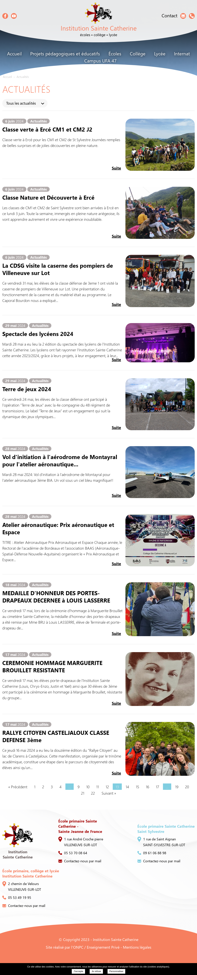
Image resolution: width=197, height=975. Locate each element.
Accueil (14, 53)
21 (82, 793)
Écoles (115, 53)
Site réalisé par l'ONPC (64, 947)
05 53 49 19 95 (16, 897)
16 (147, 786)
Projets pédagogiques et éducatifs (65, 53)
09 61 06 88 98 (151, 853)
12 (107, 786)
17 (157, 786)
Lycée (159, 53)
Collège (137, 53)
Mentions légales (137, 947)
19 (176, 786)
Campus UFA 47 (100, 61)
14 (127, 786)
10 (87, 786)
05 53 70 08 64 (72, 853)
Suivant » (109, 793)
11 (97, 786)
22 (93, 793)
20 (187, 786)
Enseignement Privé (103, 947)
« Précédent (17, 786)
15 (137, 786)
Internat (182, 53)
